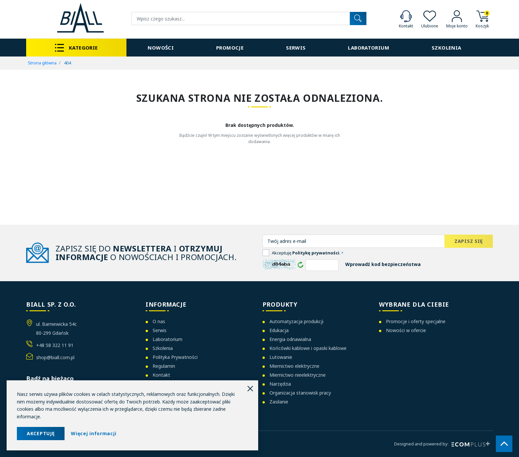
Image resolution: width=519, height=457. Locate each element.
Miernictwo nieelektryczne (297, 375)
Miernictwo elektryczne (294, 366)
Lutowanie (280, 357)
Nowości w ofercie (406, 330)
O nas (159, 321)
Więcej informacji (93, 433)
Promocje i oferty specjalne (416, 321)
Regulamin (164, 366)
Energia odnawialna (290, 339)
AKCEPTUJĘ (41, 433)
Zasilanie (278, 402)
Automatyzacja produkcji (296, 321)
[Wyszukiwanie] (240, 18)
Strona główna (42, 63)
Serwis (159, 330)
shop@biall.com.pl (55, 357)
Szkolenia (163, 348)
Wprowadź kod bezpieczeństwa (383, 264)
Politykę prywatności (315, 253)
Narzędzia (280, 384)
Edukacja (279, 330)
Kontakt (161, 375)
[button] (482, 18)
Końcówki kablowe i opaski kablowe (308, 348)
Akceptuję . (307, 253)
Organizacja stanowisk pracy (300, 393)
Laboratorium (167, 339)
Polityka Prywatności (175, 357)
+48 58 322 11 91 (54, 345)
